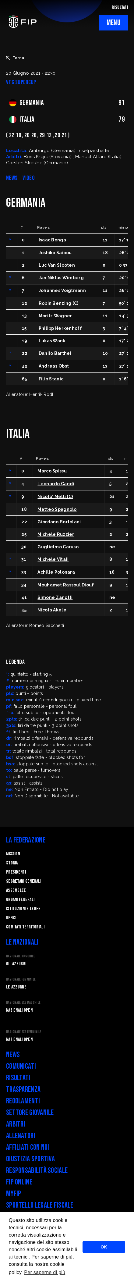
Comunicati (21, 1066)
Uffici (11, 918)
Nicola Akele (51, 609)
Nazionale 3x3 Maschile (23, 1002)
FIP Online (19, 1182)
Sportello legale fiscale (39, 1205)
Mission (13, 854)
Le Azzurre (16, 987)
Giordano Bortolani (59, 521)
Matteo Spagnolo (56, 509)
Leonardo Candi (55, 483)
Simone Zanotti (54, 597)
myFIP (13, 1193)
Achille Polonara (56, 572)
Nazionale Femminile (21, 979)
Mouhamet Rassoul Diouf (65, 584)
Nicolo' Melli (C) (55, 496)
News (13, 1054)
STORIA (12, 863)
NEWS (11, 178)
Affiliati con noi (27, 1147)
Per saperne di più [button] (44, 1272)
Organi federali (20, 900)
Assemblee (16, 890)
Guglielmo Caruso (57, 546)
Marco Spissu (51, 470)
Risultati (18, 1078)
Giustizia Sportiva (30, 1159)
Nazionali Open (19, 1010)
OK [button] (103, 1247)
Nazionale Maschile (20, 956)
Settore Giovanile (30, 1112)
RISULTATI (120, 7)
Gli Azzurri (16, 964)
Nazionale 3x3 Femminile (23, 1032)
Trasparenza (23, 1089)
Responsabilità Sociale (37, 1170)
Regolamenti (23, 1101)
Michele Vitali (53, 559)
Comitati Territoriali (25, 927)
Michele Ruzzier (55, 534)
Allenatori (20, 1136)
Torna (15, 58)
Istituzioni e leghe (23, 909)
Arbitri (15, 1124)
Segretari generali (23, 881)
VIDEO (28, 178)
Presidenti (16, 872)
